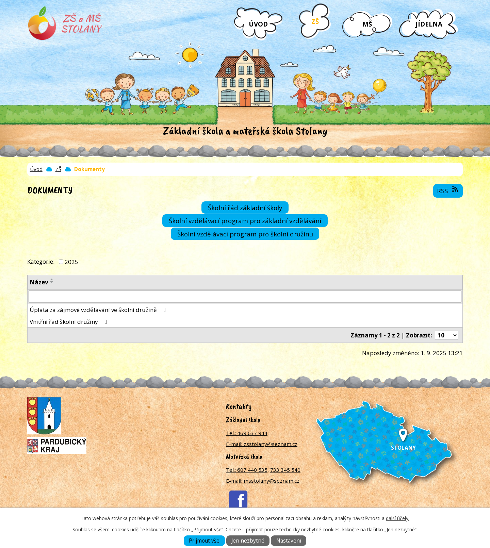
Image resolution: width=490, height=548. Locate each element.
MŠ (367, 24)
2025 (71, 262)
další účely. (397, 518)
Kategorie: (40, 261)
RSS (448, 190)
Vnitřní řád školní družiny (70, 322)
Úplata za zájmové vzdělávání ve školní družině (99, 310)
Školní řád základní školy (245, 207)
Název (39, 282)
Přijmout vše (204, 540)
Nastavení (288, 540)
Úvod (258, 24)
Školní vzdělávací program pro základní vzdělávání (245, 220)
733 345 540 (285, 469)
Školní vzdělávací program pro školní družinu (245, 234)
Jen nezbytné (247, 540)
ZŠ (315, 21)
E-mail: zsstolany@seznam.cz (261, 444)
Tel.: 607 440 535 (246, 469)
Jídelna (428, 24)
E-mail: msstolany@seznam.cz (262, 480)
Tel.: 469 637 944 (246, 433)
